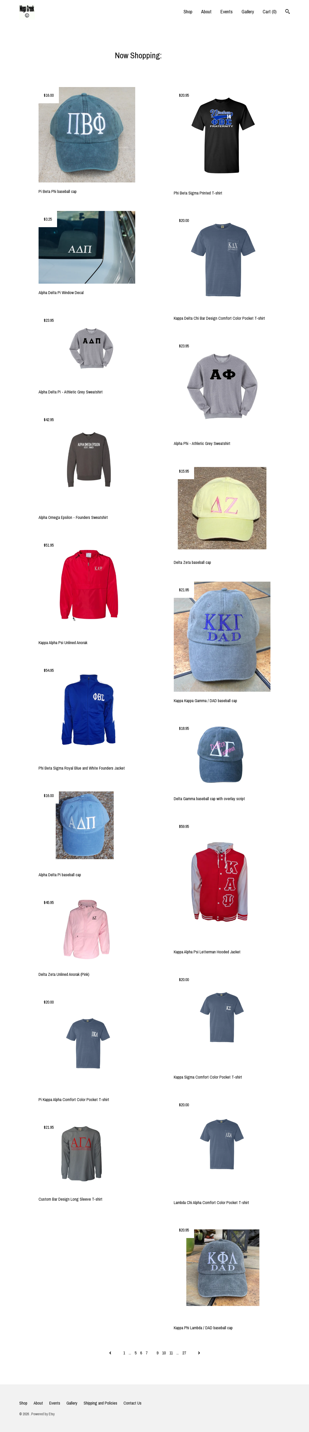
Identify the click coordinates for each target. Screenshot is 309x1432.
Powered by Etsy (43, 1414)
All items (176, 55)
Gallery (248, 11)
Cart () (269, 11)
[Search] (287, 12)
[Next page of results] (199, 1352)
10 (164, 1353)
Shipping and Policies (100, 1403)
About (206, 11)
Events (226, 11)
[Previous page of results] (110, 1352)
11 (171, 1353)
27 (184, 1353)
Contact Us (132, 1403)
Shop (187, 11)
